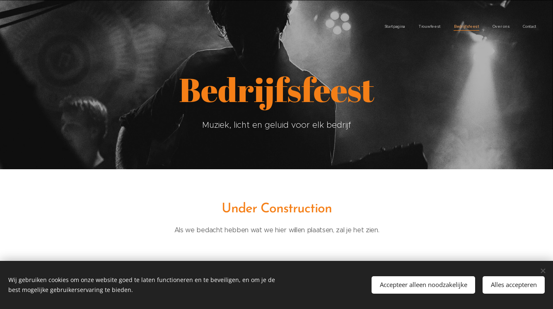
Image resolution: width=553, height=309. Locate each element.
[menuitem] (485, 27)
